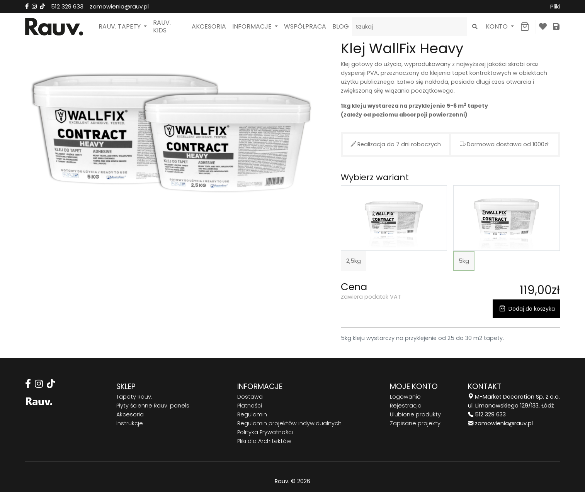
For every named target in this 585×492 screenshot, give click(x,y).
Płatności (249, 405)
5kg (464, 261)
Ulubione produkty (415, 414)
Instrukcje (129, 423)
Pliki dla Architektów (264, 441)
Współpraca (305, 26)
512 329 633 (67, 6)
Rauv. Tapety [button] (120, 26)
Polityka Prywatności (265, 432)
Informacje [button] (252, 26)
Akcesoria (209, 26)
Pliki (555, 6)
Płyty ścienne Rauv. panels (152, 405)
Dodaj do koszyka (526, 309)
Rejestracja (406, 405)
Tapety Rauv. (134, 397)
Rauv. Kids (162, 26)
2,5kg (353, 261)
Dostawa (250, 397)
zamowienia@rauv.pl (119, 6)
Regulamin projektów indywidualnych (289, 423)
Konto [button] (497, 26)
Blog (340, 26)
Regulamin (252, 414)
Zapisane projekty (415, 423)
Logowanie (405, 397)
